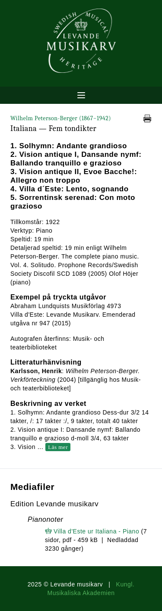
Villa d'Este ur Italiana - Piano (96, 531)
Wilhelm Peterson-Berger (60, 118)
